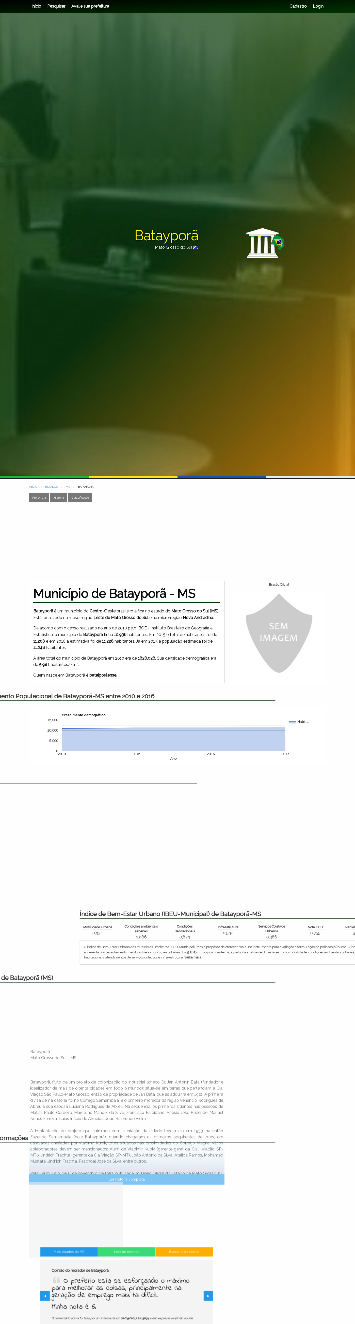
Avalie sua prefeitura (90, 6)
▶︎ (167, 1297)
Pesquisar (56, 6)
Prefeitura (39, 497)
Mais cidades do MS (98, 1276)
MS (68, 486)
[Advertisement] (173, 541)
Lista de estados (127, 1276)
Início (36, 6)
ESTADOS (51, 486)
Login (318, 6)
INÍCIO (33, 486)
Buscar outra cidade (154, 1276)
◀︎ (87, 1297)
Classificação (80, 497)
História (59, 497)
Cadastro (298, 6)
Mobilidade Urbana (295, 927)
